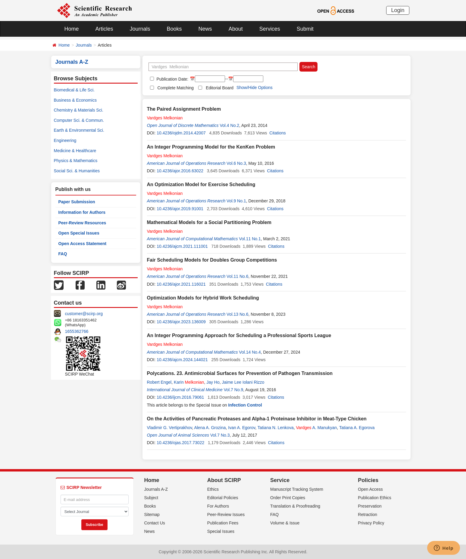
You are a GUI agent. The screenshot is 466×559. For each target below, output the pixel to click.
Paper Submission (76, 201)
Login (397, 10)
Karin (189, 382)
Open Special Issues (78, 233)
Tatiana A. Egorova (357, 427)
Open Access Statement (82, 243)
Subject (151, 497)
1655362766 (77, 331)
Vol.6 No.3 (236, 163)
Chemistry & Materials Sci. (78, 110)
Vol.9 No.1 (236, 200)
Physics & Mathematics (76, 160)
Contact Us (154, 523)
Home (71, 29)
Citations (277, 133)
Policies (368, 480)
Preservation (370, 506)
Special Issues (220, 531)
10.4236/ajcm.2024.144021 (182, 359)
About (236, 29)
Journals (140, 29)
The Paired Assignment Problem (184, 109)
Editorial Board (219, 87)
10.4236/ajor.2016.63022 (180, 170)
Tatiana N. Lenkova (276, 427)
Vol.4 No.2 (229, 125)
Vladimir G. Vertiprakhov (169, 427)
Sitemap (152, 514)
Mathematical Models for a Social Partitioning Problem (209, 222)
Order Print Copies (287, 497)
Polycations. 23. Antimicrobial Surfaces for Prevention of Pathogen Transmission (240, 373)
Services (269, 29)
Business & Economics (75, 100)
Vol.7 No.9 (233, 389)
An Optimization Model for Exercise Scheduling (201, 184)
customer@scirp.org (84, 313)
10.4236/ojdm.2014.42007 (181, 133)
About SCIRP (224, 480)
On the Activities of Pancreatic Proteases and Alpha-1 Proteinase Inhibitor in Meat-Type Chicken (257, 418)
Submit (305, 29)
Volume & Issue (284, 523)
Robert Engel (159, 382)
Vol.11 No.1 (250, 238)
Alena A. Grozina (210, 427)
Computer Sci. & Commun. (79, 120)
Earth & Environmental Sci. (79, 130)
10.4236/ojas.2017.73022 (180, 442)
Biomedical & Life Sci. (74, 90)
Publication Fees (223, 523)
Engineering (65, 140)
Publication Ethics (374, 497)
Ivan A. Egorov (241, 427)
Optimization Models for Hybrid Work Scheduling (203, 297)
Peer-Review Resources (82, 222)
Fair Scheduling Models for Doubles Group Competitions (212, 260)
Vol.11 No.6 (237, 276)
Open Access (370, 489)
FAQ (62, 253)
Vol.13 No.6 (237, 314)
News (205, 29)
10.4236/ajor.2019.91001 (180, 208)
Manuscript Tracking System (296, 489)
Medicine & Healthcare (75, 150)
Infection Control (245, 405)
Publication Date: (172, 79)
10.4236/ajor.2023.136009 (181, 321)
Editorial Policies (222, 497)
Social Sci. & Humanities (77, 170)
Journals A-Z (156, 489)
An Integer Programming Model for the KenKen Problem (211, 146)
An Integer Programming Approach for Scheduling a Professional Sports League (239, 335)
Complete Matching (176, 87)
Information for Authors (82, 212)
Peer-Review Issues (226, 514)
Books (174, 29)
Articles (104, 29)
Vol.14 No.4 (250, 352)
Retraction (367, 514)
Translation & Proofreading (295, 506)
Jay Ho (213, 382)
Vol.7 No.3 (220, 435)
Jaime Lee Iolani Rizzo (243, 382)
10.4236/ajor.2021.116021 (181, 284)
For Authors (218, 506)
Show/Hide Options (254, 87)
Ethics (213, 489)
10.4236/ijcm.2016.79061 (180, 397)
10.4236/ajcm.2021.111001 (182, 246)
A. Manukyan (316, 427)
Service (279, 480)
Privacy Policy (371, 523)
